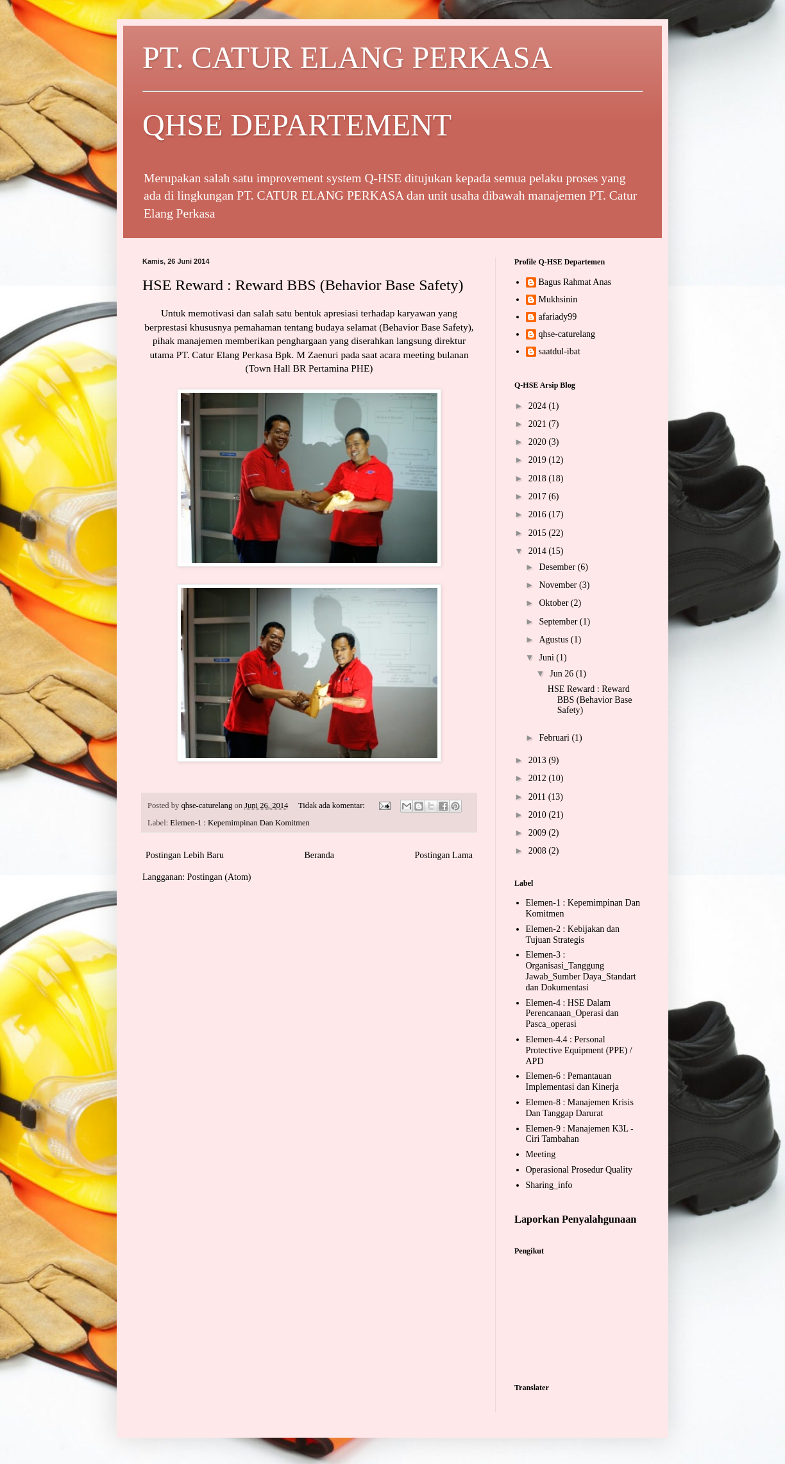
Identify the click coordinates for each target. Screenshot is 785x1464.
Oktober (554, 603)
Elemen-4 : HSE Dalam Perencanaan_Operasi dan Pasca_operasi (572, 1013)
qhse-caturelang (567, 334)
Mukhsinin (558, 299)
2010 (538, 815)
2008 (538, 851)
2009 (538, 833)
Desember (558, 567)
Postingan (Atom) (219, 877)
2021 (538, 424)
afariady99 (558, 317)
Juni (547, 657)
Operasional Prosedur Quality (579, 1170)
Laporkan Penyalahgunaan (575, 1219)
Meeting (541, 1154)
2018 (538, 478)
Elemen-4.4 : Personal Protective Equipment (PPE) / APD (579, 1050)
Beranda (319, 855)
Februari (555, 738)
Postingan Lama (443, 855)
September (559, 621)
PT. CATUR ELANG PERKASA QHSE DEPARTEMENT (392, 91)
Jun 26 (562, 673)
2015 (538, 533)
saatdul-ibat (559, 351)
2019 (538, 460)
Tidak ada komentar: (332, 805)
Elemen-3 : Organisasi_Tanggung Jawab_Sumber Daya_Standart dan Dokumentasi (581, 971)
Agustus (554, 639)
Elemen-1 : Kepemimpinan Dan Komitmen (240, 822)
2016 (538, 514)
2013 (538, 760)
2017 (538, 496)
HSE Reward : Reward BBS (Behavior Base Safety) (303, 285)
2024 (538, 406)
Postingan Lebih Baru (185, 855)
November (559, 585)
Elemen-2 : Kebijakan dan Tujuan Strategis (573, 934)
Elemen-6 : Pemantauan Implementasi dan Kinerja (572, 1081)
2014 (538, 551)
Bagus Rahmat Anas (575, 282)
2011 (538, 797)
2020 (538, 442)
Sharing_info (549, 1185)
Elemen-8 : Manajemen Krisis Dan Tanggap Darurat (580, 1108)
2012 (538, 778)
